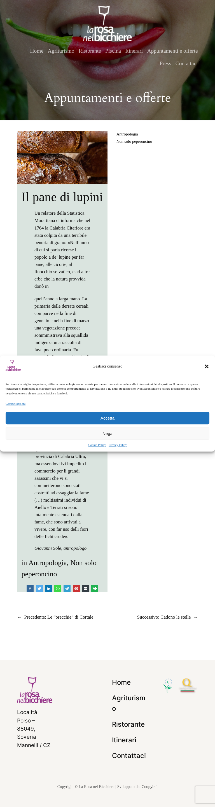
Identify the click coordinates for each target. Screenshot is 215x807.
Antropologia (48, 563)
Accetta (107, 418)
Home (37, 51)
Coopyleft (150, 786)
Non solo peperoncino (134, 141)
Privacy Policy (118, 444)
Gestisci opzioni (15, 403)
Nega (107, 433)
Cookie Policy (97, 444)
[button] (206, 366)
